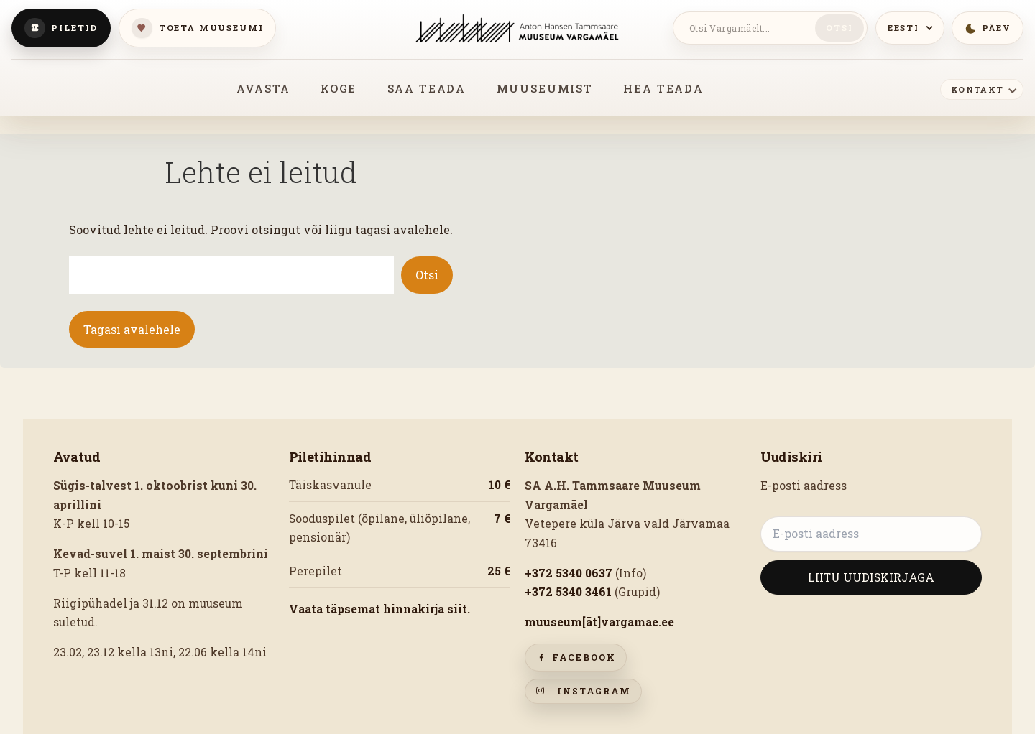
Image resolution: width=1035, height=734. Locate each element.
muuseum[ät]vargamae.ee (599, 622)
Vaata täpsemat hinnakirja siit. (379, 609)
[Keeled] (909, 28)
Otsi (839, 27)
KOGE (338, 88)
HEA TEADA (663, 88)
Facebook (575, 657)
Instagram (583, 691)
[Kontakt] (982, 89)
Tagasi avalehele (131, 329)
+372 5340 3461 (568, 592)
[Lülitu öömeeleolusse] (988, 28)
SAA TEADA (426, 88)
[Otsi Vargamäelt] (747, 28)
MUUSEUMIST (545, 88)
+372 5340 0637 (568, 573)
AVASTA (263, 88)
